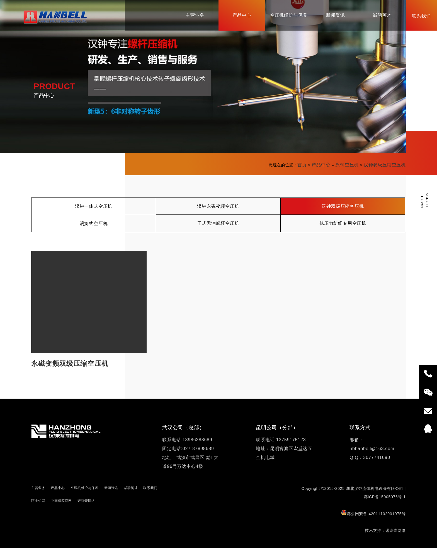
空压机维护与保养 (85, 488)
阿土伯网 (38, 501)
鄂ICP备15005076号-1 (385, 497)
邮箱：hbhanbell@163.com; (372, 444)
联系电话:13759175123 (281, 439)
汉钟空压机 (347, 164)
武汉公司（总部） (183, 427)
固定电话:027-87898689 (188, 448)
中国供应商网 (61, 501)
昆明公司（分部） (277, 427)
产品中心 (321, 164)
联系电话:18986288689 (187, 439)
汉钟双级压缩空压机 (385, 164)
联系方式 (360, 427)
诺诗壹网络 (86, 501)
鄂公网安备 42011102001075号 (373, 513)
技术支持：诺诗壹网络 (385, 530)
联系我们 (150, 488)
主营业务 (38, 488)
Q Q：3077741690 (369, 457)
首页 (302, 164)
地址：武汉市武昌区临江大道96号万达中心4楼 (190, 462)
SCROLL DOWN (424, 200)
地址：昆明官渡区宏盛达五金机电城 (284, 453)
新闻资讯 (111, 488)
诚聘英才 (131, 488)
